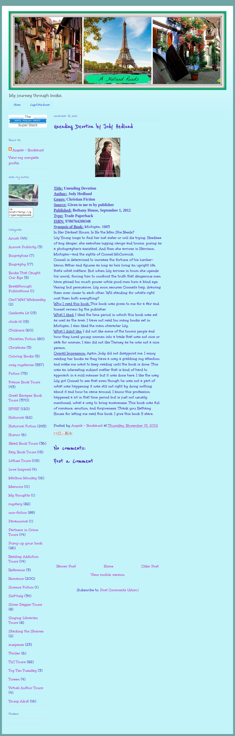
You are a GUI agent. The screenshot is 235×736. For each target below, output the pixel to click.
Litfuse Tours (20, 462)
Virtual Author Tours (26, 689)
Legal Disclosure (40, 105)
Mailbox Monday (23, 479)
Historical (16, 419)
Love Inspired (20, 471)
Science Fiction (21, 589)
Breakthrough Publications (20, 290)
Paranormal (18, 523)
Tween (14, 681)
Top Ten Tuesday (23, 672)
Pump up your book (25, 545)
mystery (15, 505)
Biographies (18, 257)
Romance (16, 580)
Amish (14, 240)
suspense (16, 646)
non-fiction (18, 514)
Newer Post (66, 566)
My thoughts (19, 497)
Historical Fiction (22, 428)
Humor (14, 436)
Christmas (17, 349)
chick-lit (15, 323)
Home (16, 105)
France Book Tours (24, 384)
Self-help (16, 597)
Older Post (150, 566)
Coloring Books (21, 358)
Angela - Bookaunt (28, 150)
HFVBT (14, 410)
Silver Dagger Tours (25, 606)
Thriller (14, 655)
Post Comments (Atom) (119, 590)
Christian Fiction (22, 340)
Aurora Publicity (22, 248)
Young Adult (19, 703)
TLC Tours (17, 663)
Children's (17, 332)
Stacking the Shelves (26, 633)
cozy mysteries (21, 366)
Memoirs (16, 488)
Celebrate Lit (19, 314)
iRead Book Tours (23, 445)
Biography (17, 266)
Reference (17, 571)
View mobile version (108, 574)
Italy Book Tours (22, 454)
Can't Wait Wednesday (27, 301)
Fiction (14, 375)
